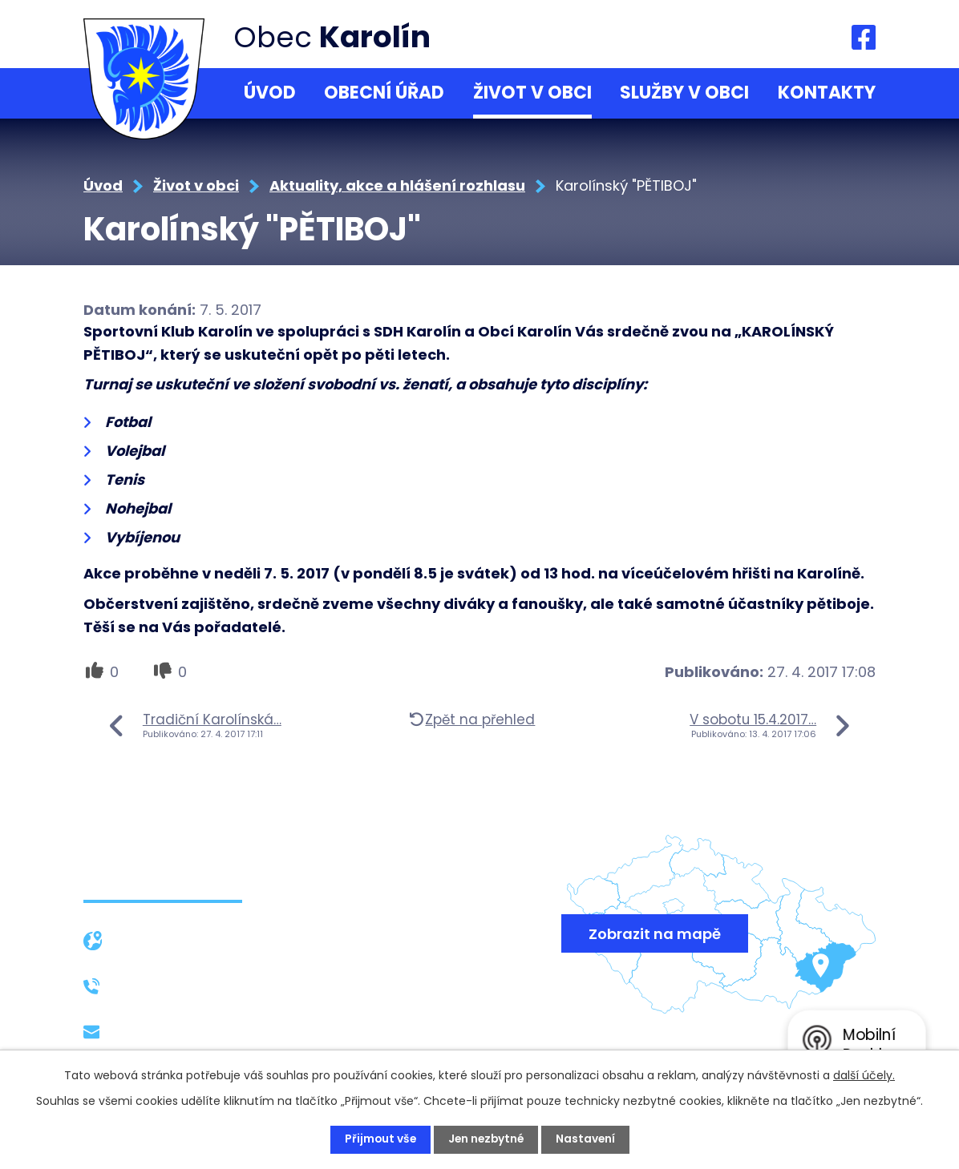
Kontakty (827, 92)
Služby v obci (684, 92)
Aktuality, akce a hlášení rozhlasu (397, 185)
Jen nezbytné (486, 1139)
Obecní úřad (384, 92)
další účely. (864, 1075)
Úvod (270, 92)
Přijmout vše (378, 1139)
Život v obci (532, 92)
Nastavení (587, 1139)
